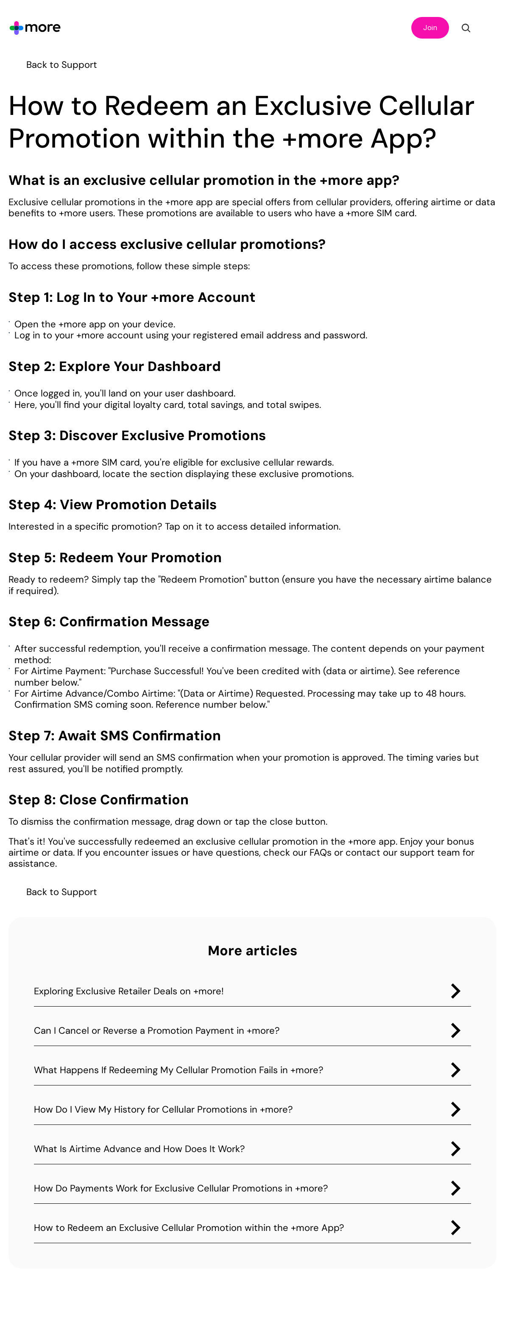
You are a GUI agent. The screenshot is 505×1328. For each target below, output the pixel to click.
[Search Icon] (466, 28)
